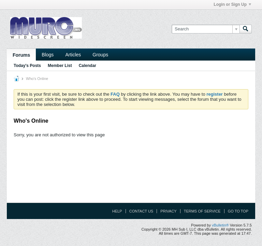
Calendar (87, 65)
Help (117, 211)
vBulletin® (220, 225)
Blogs (48, 54)
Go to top (238, 211)
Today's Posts (27, 65)
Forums (21, 55)
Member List (60, 65)
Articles (73, 54)
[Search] (205, 29)
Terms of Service (202, 211)
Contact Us (141, 211)
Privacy (168, 211)
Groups (100, 54)
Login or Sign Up (232, 4)
